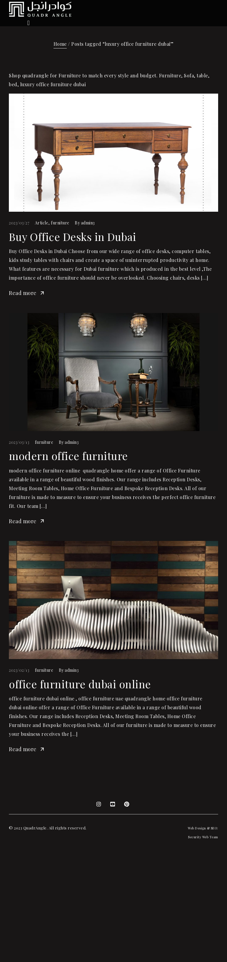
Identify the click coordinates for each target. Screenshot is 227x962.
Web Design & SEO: (203, 828)
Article (41, 223)
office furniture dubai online (80, 684)
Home (60, 44)
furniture (60, 223)
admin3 (88, 223)
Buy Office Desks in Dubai (72, 236)
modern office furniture (68, 456)
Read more (27, 292)
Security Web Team (203, 837)
